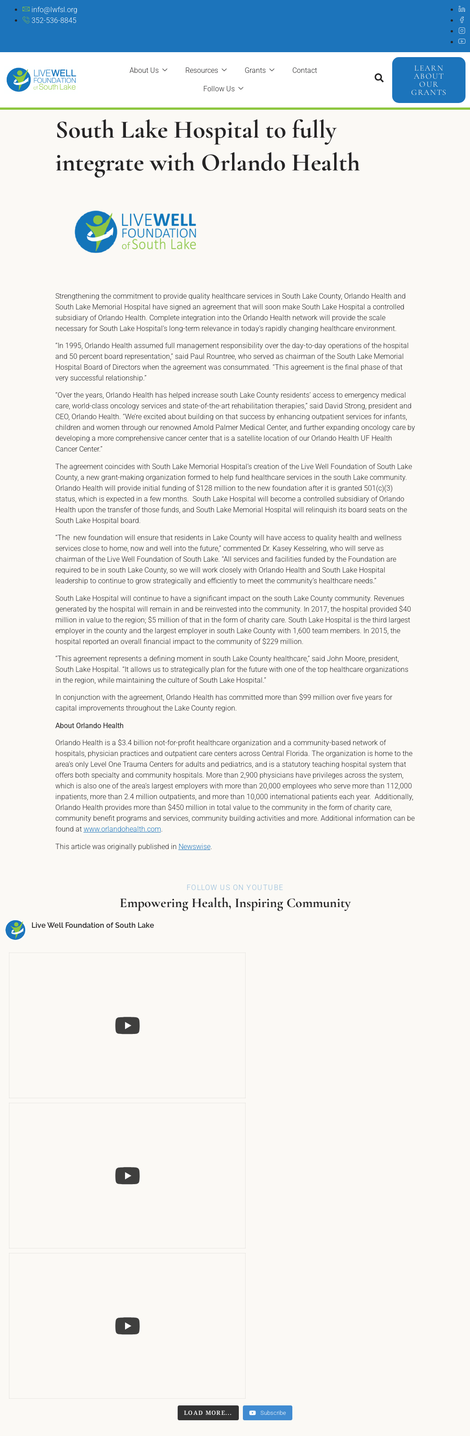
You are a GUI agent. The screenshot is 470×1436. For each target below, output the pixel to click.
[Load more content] (208, 1049)
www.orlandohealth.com (122, 829)
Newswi (191, 846)
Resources (206, 70)
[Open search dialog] (379, 80)
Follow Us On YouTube (235, 887)
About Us (148, 70)
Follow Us (223, 89)
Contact (304, 70)
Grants (259, 70)
